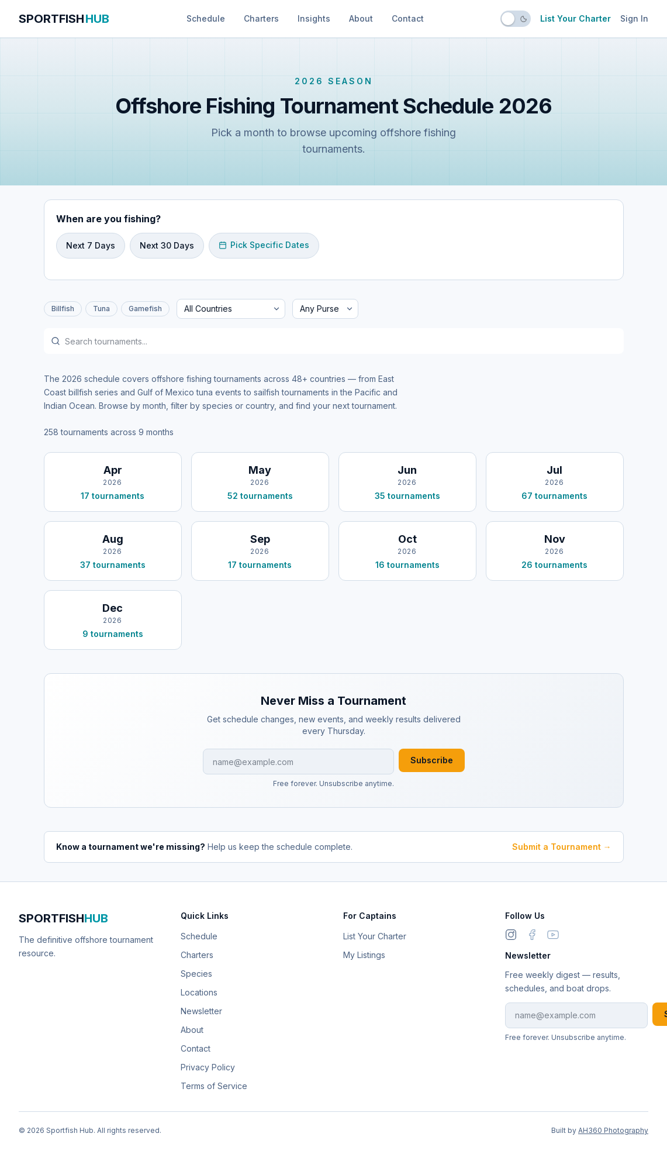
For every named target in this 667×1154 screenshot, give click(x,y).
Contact (408, 18)
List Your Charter (575, 18)
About (361, 18)
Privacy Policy (208, 1067)
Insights (314, 18)
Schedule (205, 18)
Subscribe (431, 760)
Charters (261, 18)
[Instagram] (511, 935)
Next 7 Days (90, 245)
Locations (199, 992)
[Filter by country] (231, 309)
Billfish (62, 308)
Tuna (101, 308)
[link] (532, 935)
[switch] (515, 19)
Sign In (634, 18)
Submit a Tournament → (561, 847)
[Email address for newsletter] (298, 761)
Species (196, 974)
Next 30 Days (167, 245)
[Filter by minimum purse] (325, 309)
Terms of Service (214, 1086)
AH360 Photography (613, 1130)
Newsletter (201, 1011)
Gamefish (145, 308)
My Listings (364, 955)
